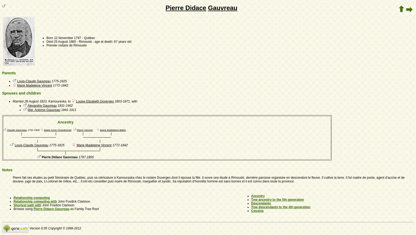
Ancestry (258, 196)
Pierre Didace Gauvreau (51, 209)
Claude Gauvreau (17, 130)
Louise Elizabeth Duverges (95, 101)
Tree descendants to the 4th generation (280, 207)
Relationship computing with (35, 201)
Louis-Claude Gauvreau (34, 81)
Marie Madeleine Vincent (34, 85)
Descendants (261, 203)
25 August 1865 (65, 42)
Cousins (257, 211)
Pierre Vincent (85, 130)
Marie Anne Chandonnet (57, 130)
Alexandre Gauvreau (42, 106)
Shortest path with (27, 205)
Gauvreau (222, 7)
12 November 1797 (67, 38)
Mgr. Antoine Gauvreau (44, 110)
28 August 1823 (35, 101)
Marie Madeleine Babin (113, 130)
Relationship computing (32, 198)
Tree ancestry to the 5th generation (277, 200)
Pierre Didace (186, 7)
